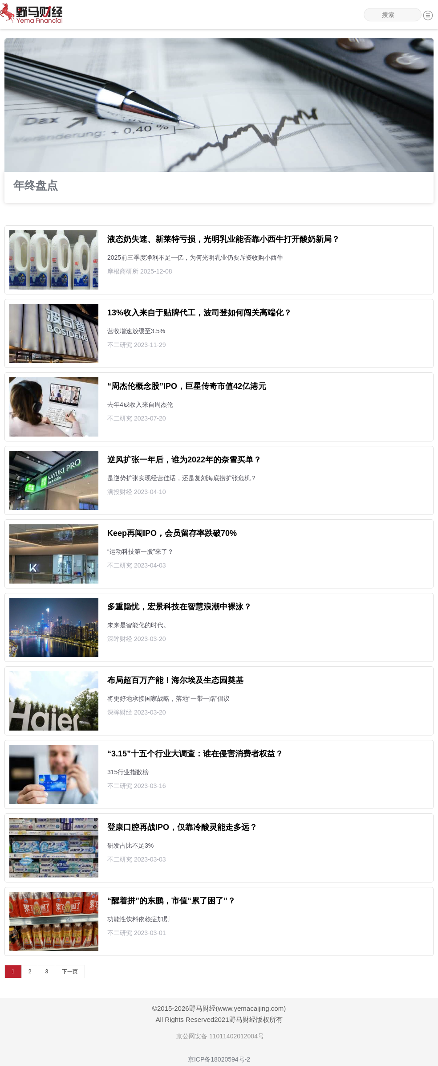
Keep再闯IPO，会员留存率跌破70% (172, 533)
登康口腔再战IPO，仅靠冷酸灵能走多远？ (182, 827)
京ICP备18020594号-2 (219, 1059)
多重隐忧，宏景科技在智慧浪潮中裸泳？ (179, 606)
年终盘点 (35, 186)
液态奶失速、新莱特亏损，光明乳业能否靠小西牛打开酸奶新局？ (223, 239)
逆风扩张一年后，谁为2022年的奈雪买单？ (184, 459)
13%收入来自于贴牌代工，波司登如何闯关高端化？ (199, 312)
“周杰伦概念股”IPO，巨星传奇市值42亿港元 (186, 386)
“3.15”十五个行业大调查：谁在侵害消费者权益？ (195, 753)
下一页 (70, 971)
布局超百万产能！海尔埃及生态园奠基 (175, 680)
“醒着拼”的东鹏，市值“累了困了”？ (171, 900)
